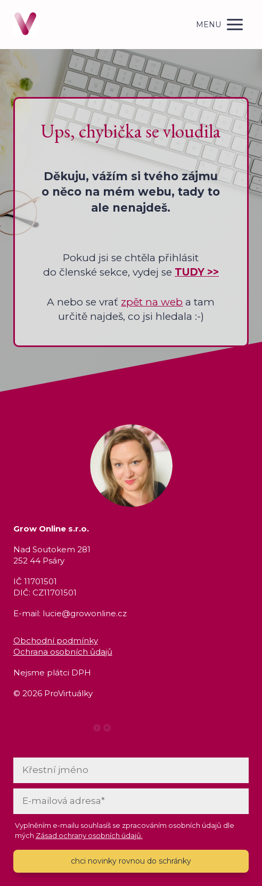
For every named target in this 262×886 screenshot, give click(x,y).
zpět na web (152, 302)
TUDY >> (197, 272)
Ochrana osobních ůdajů (62, 652)
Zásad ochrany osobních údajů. (89, 835)
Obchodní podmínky (55, 640)
